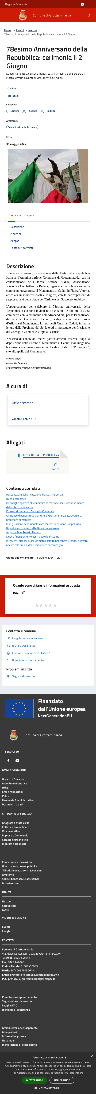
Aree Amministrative (14, 783)
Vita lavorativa (11, 831)
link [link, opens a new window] (81, 1072)
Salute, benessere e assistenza (20, 879)
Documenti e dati (12, 804)
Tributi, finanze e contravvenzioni (22, 870)
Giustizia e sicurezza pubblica (19, 866)
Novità (20, 30)
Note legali (8, 1040)
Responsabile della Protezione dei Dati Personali (34, 494)
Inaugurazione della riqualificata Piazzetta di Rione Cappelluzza (43, 524)
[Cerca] (89, 15)
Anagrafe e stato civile (15, 823)
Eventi (6, 927)
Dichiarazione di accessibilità (19, 1045)
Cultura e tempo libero (15, 827)
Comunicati (9, 905)
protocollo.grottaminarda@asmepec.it (31, 979)
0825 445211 (22, 958)
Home (7, 30)
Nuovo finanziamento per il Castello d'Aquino (32, 536)
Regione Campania (16, 4)
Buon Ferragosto (16, 499)
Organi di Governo (13, 779)
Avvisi (5, 910)
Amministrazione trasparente (20, 1028)
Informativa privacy (14, 1036)
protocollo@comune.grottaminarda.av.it (34, 974)
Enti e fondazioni (12, 792)
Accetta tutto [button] (34, 1080)
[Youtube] (17, 760)
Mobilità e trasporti (14, 844)
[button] (48, 1088)
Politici (6, 796)
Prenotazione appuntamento (19, 997)
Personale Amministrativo (18, 800)
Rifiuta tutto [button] (62, 1080)
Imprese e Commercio (15, 835)
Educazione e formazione (17, 862)
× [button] (92, 1056)
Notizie (32, 30)
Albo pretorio (10, 1032)
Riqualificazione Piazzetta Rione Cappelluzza (32, 528)
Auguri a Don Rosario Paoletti (23, 532)
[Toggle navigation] (7, 15)
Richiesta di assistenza (16, 1010)
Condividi (14, 88)
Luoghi (6, 931)
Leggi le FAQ (9, 1005)
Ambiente (8, 875)
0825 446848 (16, 962)
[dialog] (48, 1073)
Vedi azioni (15, 96)
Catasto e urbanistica (15, 839)
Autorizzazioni (10, 883)
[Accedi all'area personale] (82, 4)
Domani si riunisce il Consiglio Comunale (30, 511)
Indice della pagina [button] (22, 215)
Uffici (5, 787)
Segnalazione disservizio (17, 1001)
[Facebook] (8, 760)
